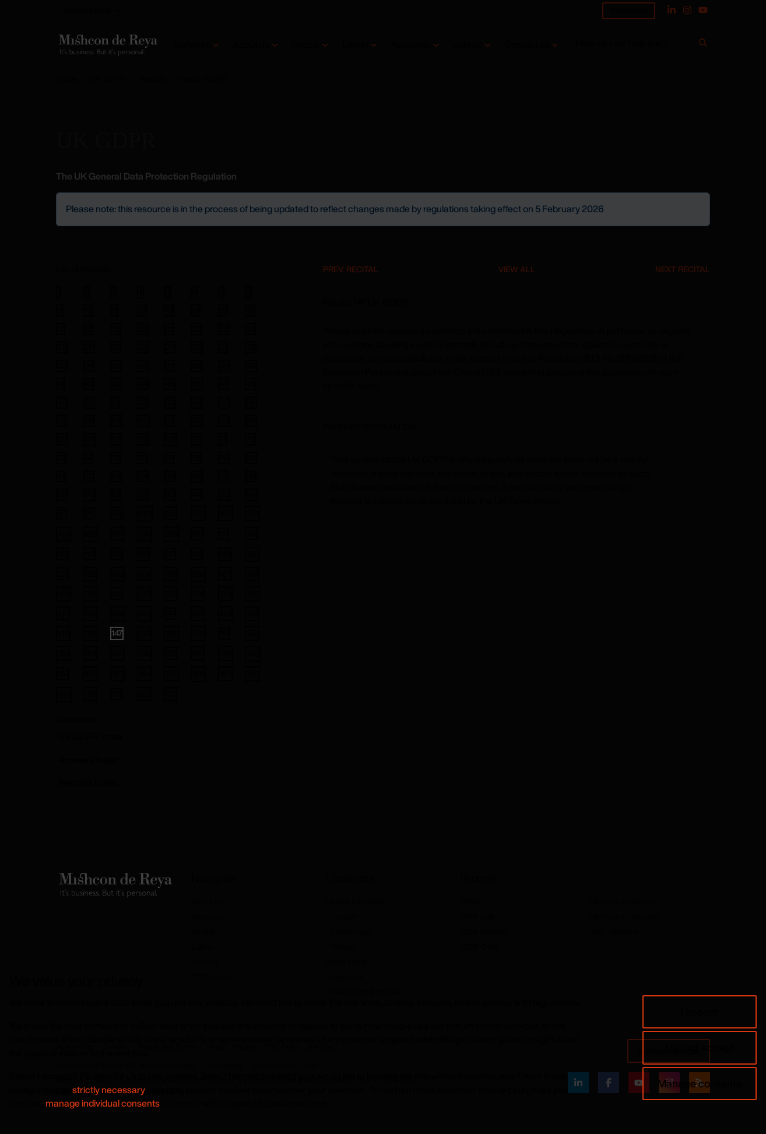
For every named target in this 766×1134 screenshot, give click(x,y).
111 (223, 533)
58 (88, 420)
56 (251, 402)
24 (250, 329)
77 (169, 458)
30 (197, 347)
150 (198, 633)
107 (117, 533)
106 (90, 534)
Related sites (87, 10)
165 (171, 673)
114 (89, 553)
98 (89, 513)
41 (60, 383)
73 (61, 458)
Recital (151, 78)
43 (116, 383)
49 (62, 402)
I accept (699, 1011)
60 (143, 421)
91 (115, 494)
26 (89, 347)
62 (197, 420)
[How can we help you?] (635, 45)
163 (117, 673)
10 (88, 310)
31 (223, 347)
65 (62, 439)
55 (224, 402)
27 (115, 347)
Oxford (343, 947)
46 (197, 383)
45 (169, 383)
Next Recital (682, 269)
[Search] (703, 45)
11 (114, 310)
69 (170, 439)
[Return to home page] (107, 44)
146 (90, 633)
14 (195, 310)
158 (198, 653)
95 (224, 494)
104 (252, 513)
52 (142, 402)
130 (90, 593)
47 (223, 383)
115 (116, 553)
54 (196, 402)
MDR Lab (477, 916)
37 (169, 365)
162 (90, 673)
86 (197, 476)
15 (223, 310)
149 (171, 633)
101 (170, 513)
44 (142, 383)
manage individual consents (102, 1103)
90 (89, 495)
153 (63, 653)
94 (197, 494)
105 (63, 533)
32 (250, 347)
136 (252, 593)
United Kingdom (355, 901)
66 (89, 439)
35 (116, 365)
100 (145, 513)
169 (64, 694)
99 (116, 513)
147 (116, 633)
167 (225, 673)
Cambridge (350, 931)
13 (169, 310)
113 (62, 553)
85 (169, 476)
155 (117, 653)
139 (117, 613)
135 (225, 593)
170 (90, 693)
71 (222, 439)
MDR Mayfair (484, 931)
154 (90, 653)
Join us (467, 44)
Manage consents (700, 1083)
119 (224, 553)
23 (224, 329)
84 (142, 476)
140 (144, 613)
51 (114, 402)
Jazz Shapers (614, 931)
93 (170, 494)
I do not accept (699, 1047)
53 (169, 402)
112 (251, 533)
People (305, 44)
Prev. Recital (350, 269)
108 (144, 533)
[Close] (700, 202)
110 (197, 533)
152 (252, 633)
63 (224, 420)
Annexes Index (88, 760)
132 (144, 593)
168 (252, 673)
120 (252, 553)
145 (63, 633)
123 (117, 573)
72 (250, 439)
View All (516, 269)
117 (170, 554)
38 (196, 365)
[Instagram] (687, 10)
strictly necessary (108, 1090)
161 (62, 673)
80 (251, 458)
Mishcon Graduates (625, 916)
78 (196, 458)
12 (142, 310)
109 (171, 534)
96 (251, 495)
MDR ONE (479, 947)
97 (61, 513)
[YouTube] (703, 10)
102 (198, 513)
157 (170, 653)
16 (250, 310)
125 (171, 573)
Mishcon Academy (623, 901)
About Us (208, 901)
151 (224, 633)
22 (196, 329)
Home (67, 78)
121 (62, 573)
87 (223, 476)
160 (252, 653)
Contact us (527, 44)
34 (88, 365)
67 (116, 439)
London (344, 916)
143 (225, 613)
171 (116, 694)
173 (170, 693)
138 (90, 613)
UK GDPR (108, 78)
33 (61, 365)
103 (225, 513)
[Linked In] (672, 10)
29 (170, 347)
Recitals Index (87, 782)
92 (143, 494)
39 (224, 365)
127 (225, 573)
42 (88, 383)
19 (115, 329)
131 (116, 593)
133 (171, 593)
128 (252, 573)
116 (143, 553)
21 (169, 329)
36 (143, 365)
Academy (411, 44)
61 (169, 420)
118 (197, 553)
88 (250, 476)
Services (192, 44)
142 (198, 613)
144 (252, 613)
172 (144, 693)
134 (198, 593)
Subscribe (628, 10)
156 (144, 653)
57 (61, 420)
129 (63, 593)
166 (198, 674)
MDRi (470, 901)
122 (90, 573)
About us (251, 44)
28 (142, 347)
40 (251, 365)
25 (61, 347)
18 (88, 329)
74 (88, 458)
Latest (355, 44)
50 (89, 402)
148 (144, 633)
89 (62, 494)
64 (251, 420)
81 (61, 476)
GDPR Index (90, 736)
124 (144, 573)
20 (143, 329)
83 (116, 476)
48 (250, 383)
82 (88, 476)
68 (143, 439)
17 (60, 329)
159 (225, 653)
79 (224, 458)
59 (116, 420)
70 (196, 439)
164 (144, 673)
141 (170, 613)
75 (115, 458)
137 (63, 613)
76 (142, 458)
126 (198, 573)
